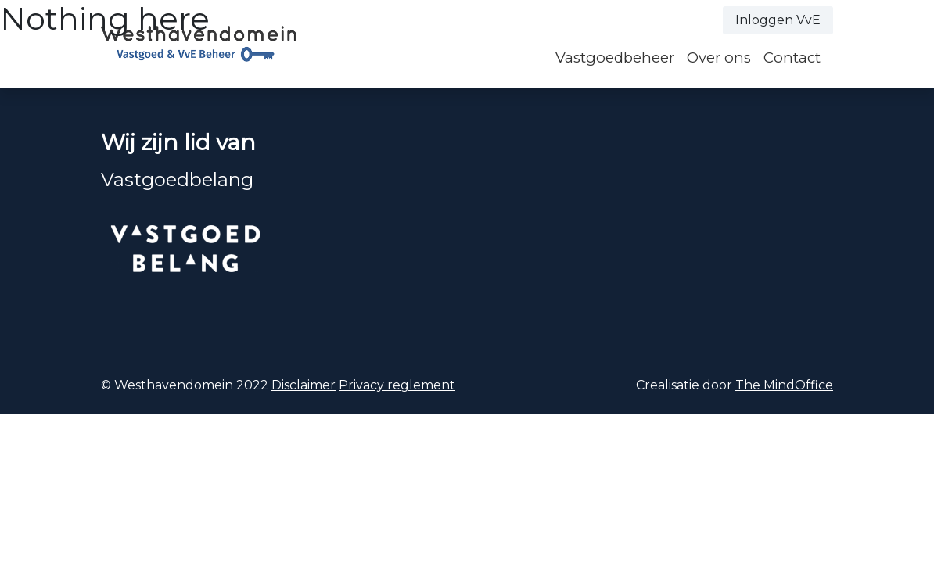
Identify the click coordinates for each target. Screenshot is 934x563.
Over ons (719, 57)
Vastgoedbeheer (614, 57)
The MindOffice (784, 385)
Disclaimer (303, 385)
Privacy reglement (397, 385)
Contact (792, 57)
